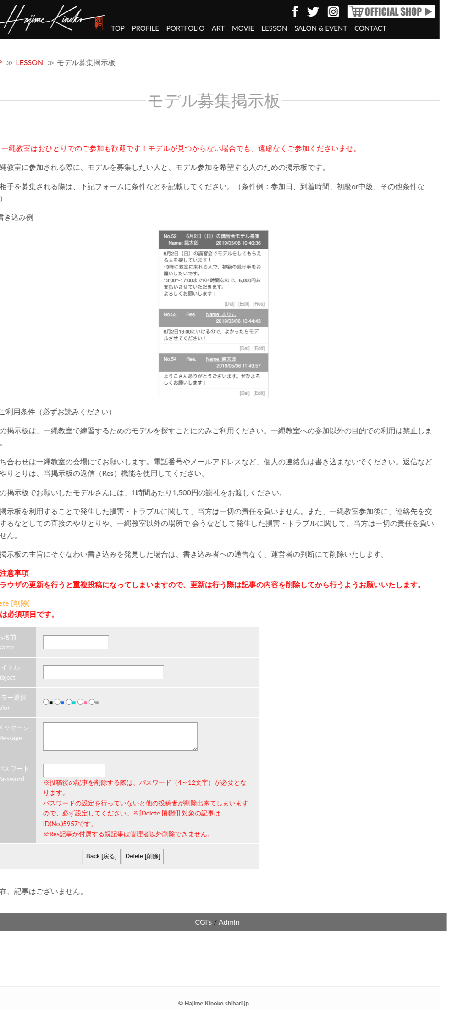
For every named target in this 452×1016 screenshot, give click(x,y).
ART (190, 28)
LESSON (246, 28)
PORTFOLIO (157, 28)
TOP (89, 28)
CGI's (175, 927)
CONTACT (342, 28)
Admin (201, 927)
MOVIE (215, 28)
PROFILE (117, 28)
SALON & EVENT (292, 28)
